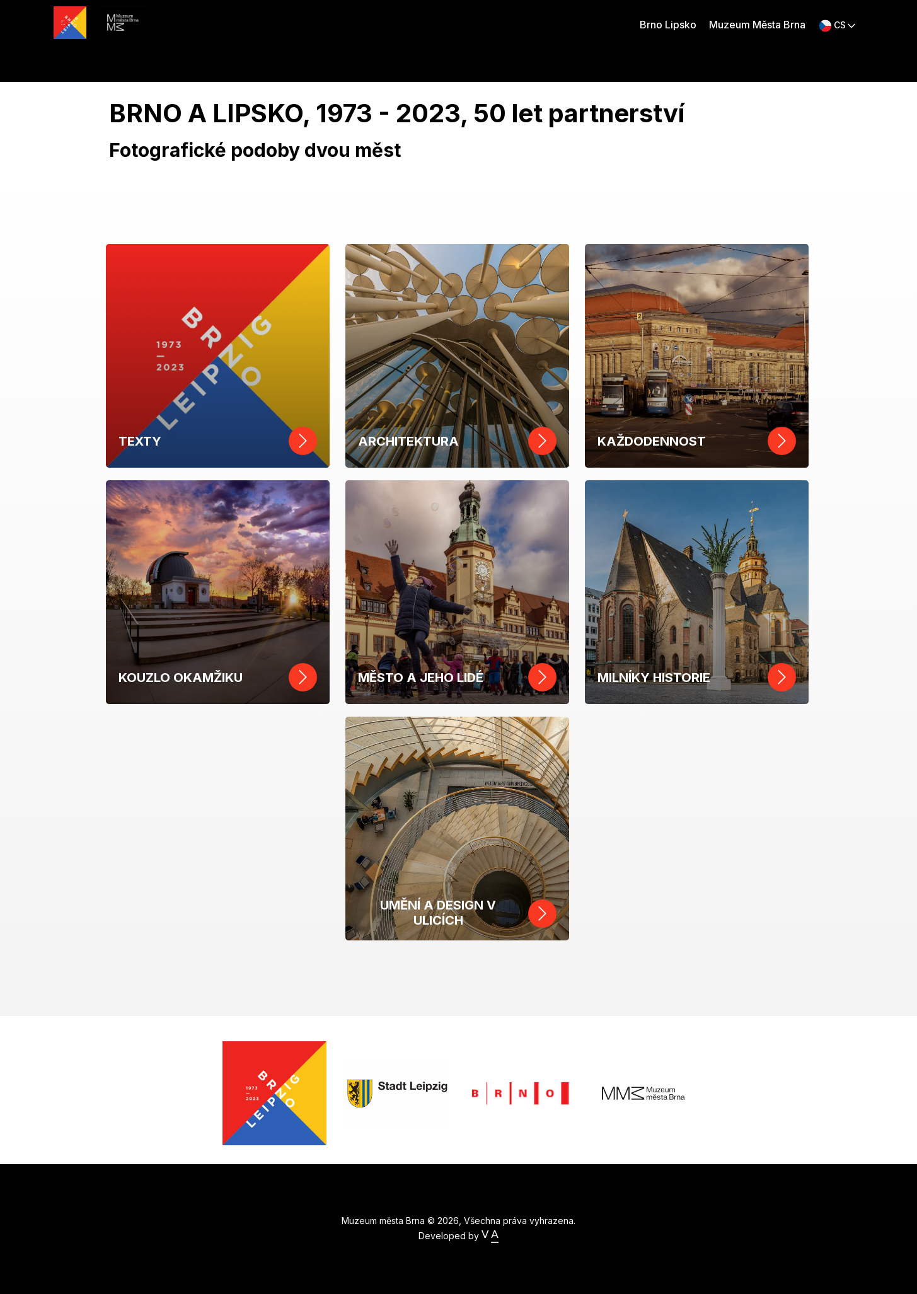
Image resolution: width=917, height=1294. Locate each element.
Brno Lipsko (668, 24)
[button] (837, 25)
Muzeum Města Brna (757, 24)
